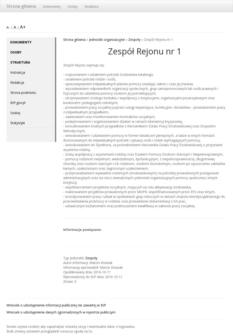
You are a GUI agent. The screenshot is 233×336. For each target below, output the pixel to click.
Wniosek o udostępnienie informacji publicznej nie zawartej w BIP (56, 305)
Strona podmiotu (23, 92)
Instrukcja (17, 72)
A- (8, 27)
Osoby (73, 6)
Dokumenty (52, 6)
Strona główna (21, 6)
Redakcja (17, 82)
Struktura (91, 6)
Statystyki (17, 123)
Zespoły (134, 39)
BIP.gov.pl (17, 102)
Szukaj (15, 113)
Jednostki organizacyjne (107, 39)
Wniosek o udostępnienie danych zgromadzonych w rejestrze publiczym (61, 312)
